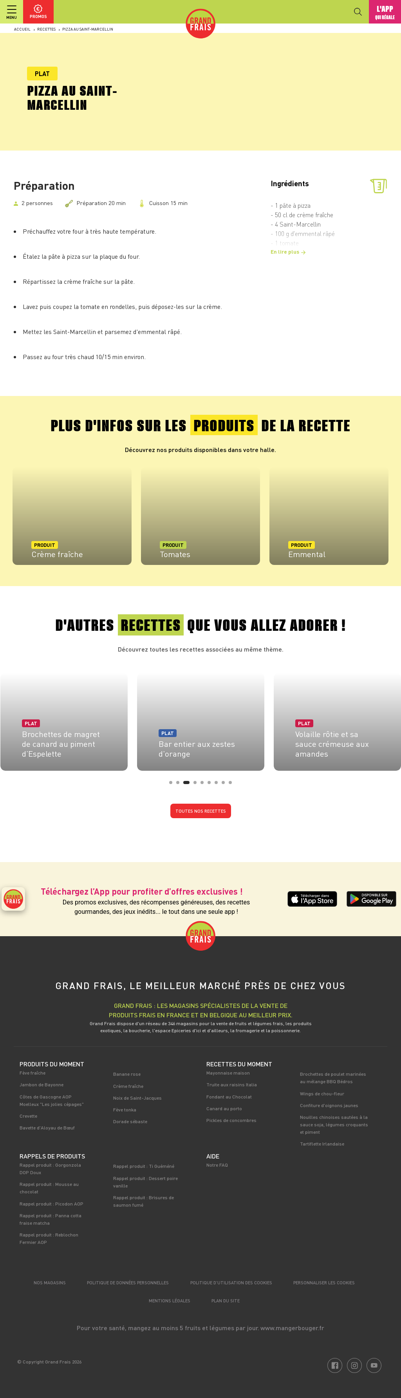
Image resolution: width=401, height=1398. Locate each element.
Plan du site (225, 1301)
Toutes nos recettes (200, 811)
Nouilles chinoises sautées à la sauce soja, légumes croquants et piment (334, 1124)
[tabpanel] (72, 516)
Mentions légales (169, 1301)
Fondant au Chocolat (229, 1096)
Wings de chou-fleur (322, 1093)
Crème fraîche (128, 1086)
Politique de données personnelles (128, 1282)
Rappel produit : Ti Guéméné (143, 1166)
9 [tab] (233, 785)
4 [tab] (197, 785)
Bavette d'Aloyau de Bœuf (47, 1127)
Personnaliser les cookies (324, 1282)
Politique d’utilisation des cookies (231, 1282)
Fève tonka (124, 1109)
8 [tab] (225, 785)
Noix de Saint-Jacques (137, 1098)
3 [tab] (187, 785)
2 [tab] (180, 785)
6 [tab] (211, 785)
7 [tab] (218, 785)
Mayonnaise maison (228, 1072)
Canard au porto (224, 1108)
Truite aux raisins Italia (231, 1084)
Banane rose (127, 1074)
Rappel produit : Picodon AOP (51, 1203)
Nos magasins (50, 1282)
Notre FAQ (217, 1165)
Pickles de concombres (231, 1120)
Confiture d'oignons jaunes (329, 1105)
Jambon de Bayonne (41, 1084)
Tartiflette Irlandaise (322, 1143)
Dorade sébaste (130, 1121)
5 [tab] (204, 785)
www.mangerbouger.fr (292, 1328)
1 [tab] (173, 785)
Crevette (28, 1116)
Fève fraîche (32, 1072)
